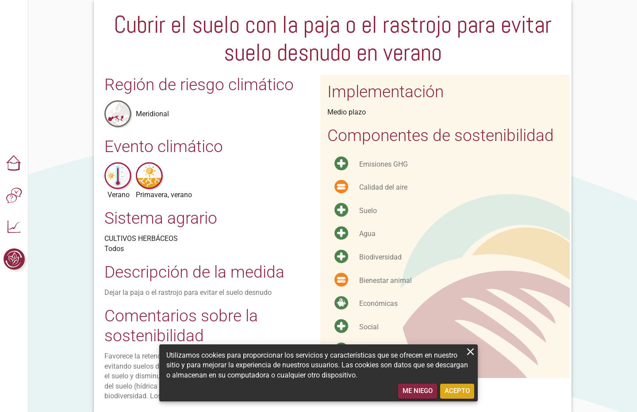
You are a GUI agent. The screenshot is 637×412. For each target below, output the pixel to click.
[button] (14, 163)
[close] (470, 351)
